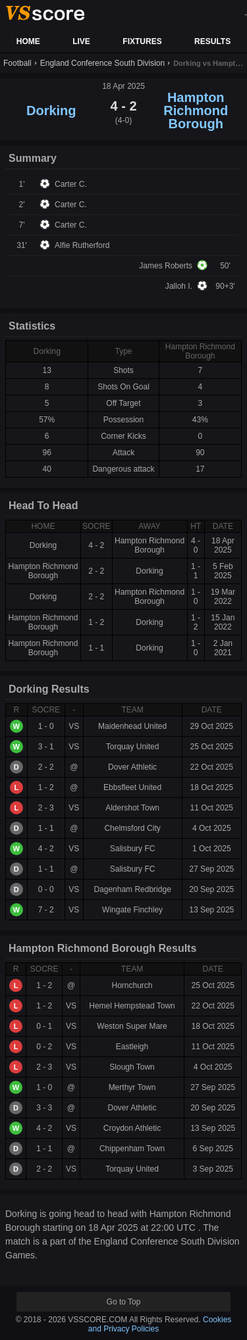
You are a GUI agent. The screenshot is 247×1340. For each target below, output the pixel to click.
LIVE (81, 41)
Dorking (51, 110)
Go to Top (124, 1301)
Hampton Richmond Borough (195, 110)
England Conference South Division (102, 63)
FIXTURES (142, 41)
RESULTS (212, 41)
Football (17, 63)
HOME (28, 41)
